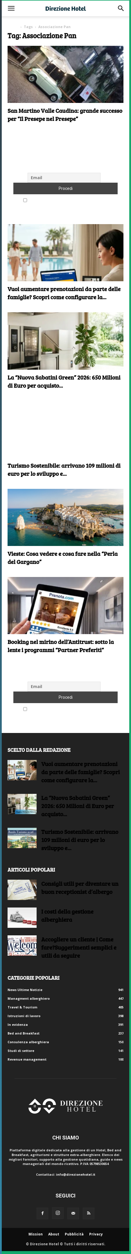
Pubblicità (74, 1234)
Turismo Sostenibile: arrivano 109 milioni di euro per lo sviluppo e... (64, 469)
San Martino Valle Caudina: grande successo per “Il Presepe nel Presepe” (65, 114)
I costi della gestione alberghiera (67, 915)
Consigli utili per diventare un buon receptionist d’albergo (80, 887)
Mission (35, 1234)
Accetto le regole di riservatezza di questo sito (65, 200)
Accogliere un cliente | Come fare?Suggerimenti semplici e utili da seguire (78, 947)
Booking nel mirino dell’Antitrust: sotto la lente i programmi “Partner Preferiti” (61, 646)
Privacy (96, 1234)
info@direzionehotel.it (75, 1174)
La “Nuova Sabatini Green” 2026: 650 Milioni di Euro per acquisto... (77, 806)
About (53, 1234)
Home (13, 26)
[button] (11, 8)
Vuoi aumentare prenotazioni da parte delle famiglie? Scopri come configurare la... (64, 293)
